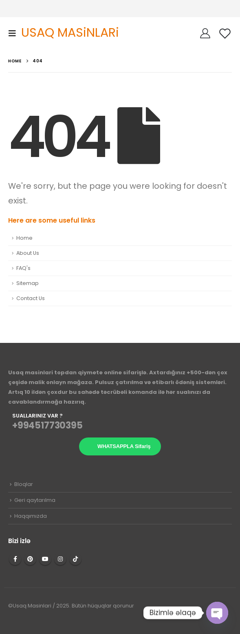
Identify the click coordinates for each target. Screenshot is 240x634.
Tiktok (75, 559)
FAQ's (23, 268)
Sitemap (27, 283)
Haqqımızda (30, 516)
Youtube (45, 559)
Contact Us (30, 298)
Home (24, 237)
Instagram (60, 559)
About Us (27, 253)
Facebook (15, 559)
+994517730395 (47, 425)
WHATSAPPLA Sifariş (123, 446)
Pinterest (30, 559)
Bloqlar (23, 484)
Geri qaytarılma (34, 500)
